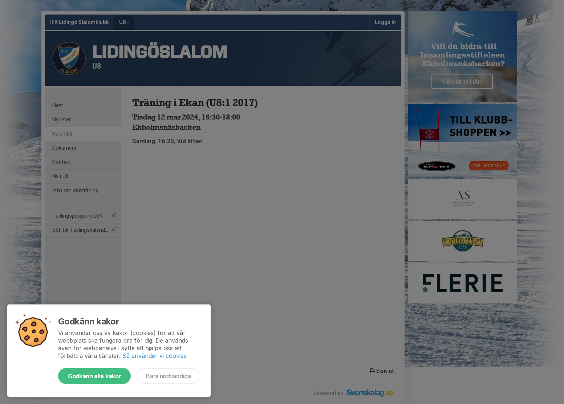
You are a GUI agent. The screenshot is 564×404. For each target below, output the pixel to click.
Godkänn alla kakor (94, 376)
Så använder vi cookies (154, 355)
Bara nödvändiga (168, 376)
